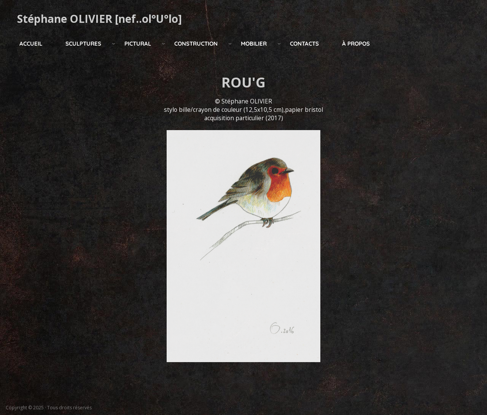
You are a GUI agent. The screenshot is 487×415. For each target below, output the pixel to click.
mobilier (254, 43)
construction (196, 43)
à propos (356, 43)
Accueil (30, 43)
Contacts (304, 43)
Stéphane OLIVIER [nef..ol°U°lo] (99, 18)
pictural (137, 43)
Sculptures (83, 43)
